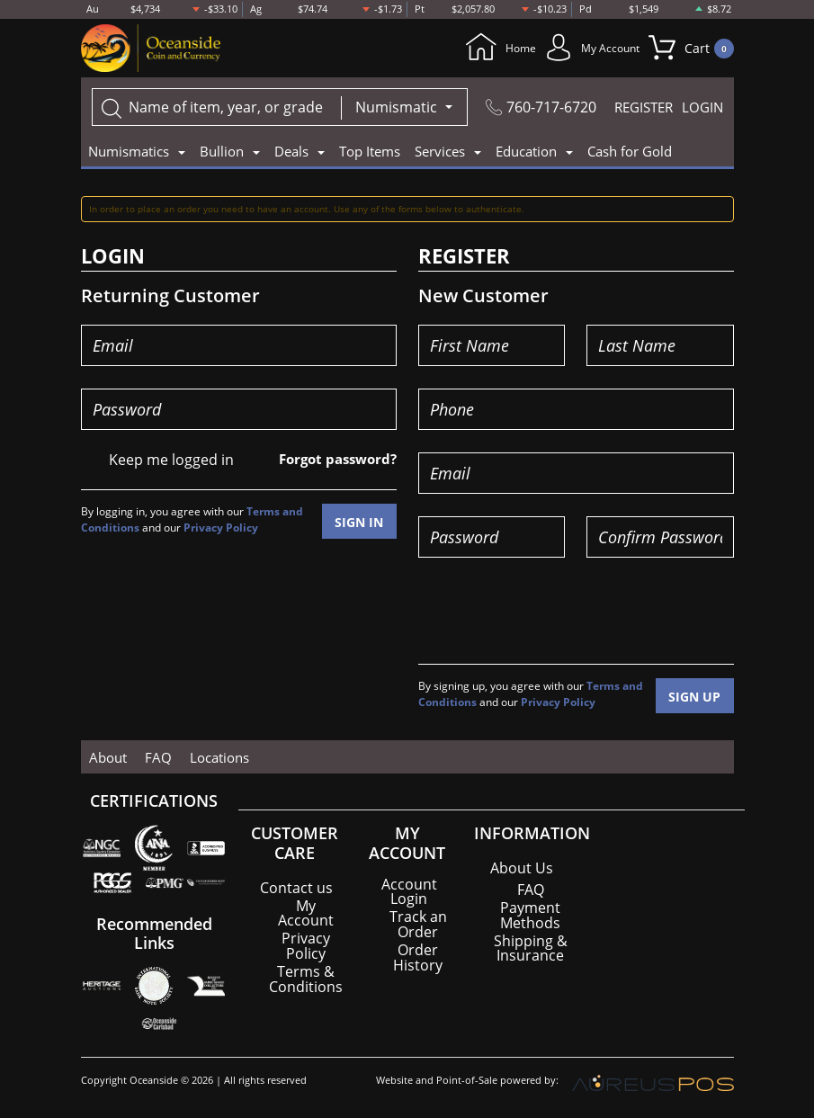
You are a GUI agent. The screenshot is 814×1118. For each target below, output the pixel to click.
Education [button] (526, 152)
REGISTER (643, 108)
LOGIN (702, 108)
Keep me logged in (171, 460)
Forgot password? (333, 460)
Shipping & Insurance (531, 947)
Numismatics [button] (128, 152)
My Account (578, 48)
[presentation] (555, 616)
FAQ (153, 757)
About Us (521, 868)
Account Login (409, 891)
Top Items (369, 152)
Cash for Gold (629, 152)
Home (471, 48)
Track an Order (418, 924)
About (107, 757)
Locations (211, 757)
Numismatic (398, 108)
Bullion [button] (222, 152)
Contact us (296, 888)
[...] (217, 108)
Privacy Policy (220, 527)
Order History (418, 956)
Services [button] (440, 152)
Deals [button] (291, 152)
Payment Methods (530, 915)
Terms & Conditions (306, 978)
